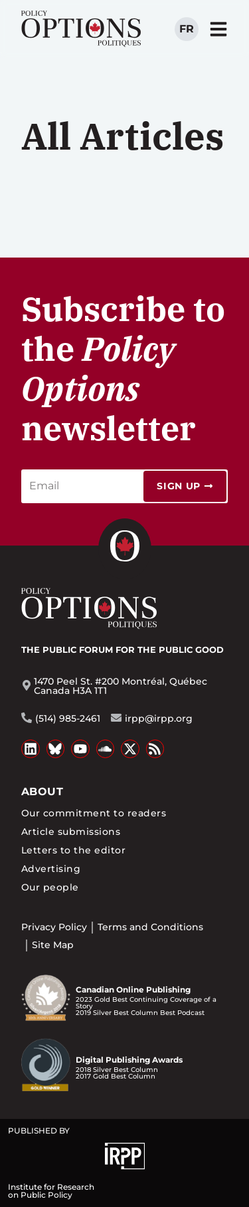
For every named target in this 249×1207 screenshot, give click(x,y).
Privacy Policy (54, 927)
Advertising (50, 869)
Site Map (53, 945)
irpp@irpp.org (159, 718)
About (42, 791)
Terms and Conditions (150, 927)
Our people (50, 887)
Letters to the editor (73, 850)
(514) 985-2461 (67, 718)
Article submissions (70, 832)
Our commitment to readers (93, 813)
